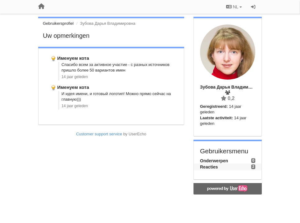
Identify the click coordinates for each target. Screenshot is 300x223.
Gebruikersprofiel (58, 23)
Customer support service (99, 134)
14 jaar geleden (74, 77)
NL (234, 6)
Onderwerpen (214, 160)
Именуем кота (73, 58)
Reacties (209, 166)
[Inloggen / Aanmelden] (253, 7)
